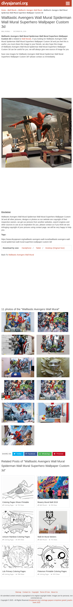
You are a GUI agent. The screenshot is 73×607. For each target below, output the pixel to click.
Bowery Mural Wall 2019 (48, 502)
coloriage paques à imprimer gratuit (53, 600)
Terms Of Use (45, 592)
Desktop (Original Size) (55, 248)
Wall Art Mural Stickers (47, 537)
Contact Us (26, 592)
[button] (68, 3)
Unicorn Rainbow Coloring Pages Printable (20, 537)
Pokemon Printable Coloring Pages (52, 571)
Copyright (35, 592)
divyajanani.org (14, 3)
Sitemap (18, 592)
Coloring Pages (8, 505)
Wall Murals (5, 31)
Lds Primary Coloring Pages (14, 571)
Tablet (38, 248)
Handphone (26, 248)
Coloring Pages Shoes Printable (15, 502)
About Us (54, 592)
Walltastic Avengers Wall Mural (21, 255)
